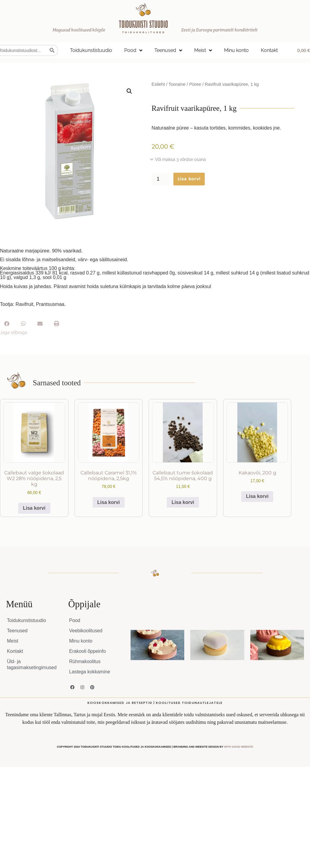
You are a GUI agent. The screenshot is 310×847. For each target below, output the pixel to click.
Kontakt (269, 50)
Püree (195, 84)
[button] (129, 91)
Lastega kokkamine (90, 671)
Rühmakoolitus (85, 661)
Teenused (168, 50)
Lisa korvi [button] (34, 508)
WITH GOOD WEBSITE (238, 746)
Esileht (158, 84)
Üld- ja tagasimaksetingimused (32, 664)
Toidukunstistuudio (91, 50)
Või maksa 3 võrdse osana (180, 159)
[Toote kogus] (160, 179)
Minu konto (236, 50)
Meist (203, 50)
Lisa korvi (189, 178)
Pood (133, 50)
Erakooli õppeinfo (87, 651)
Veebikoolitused (86, 630)
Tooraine (177, 84)
